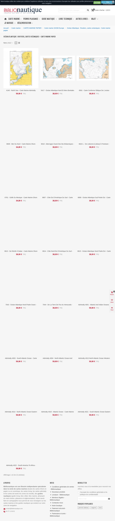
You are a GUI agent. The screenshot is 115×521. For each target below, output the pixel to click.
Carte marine (14, 19)
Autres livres (82, 19)
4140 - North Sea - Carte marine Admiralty (21, 90)
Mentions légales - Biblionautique (57, 498)
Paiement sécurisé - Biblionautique (58, 509)
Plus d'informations (107, 2)
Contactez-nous (56, 503)
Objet (93, 19)
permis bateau (83, 507)
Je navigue (9, 23)
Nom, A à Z (8, 43)
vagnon (93, 507)
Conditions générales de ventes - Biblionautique (62, 488)
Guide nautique (48, 19)
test (100, 507)
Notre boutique (56, 505)
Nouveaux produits (57, 492)
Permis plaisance (30, 19)
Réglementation (24, 23)
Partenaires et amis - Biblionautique (58, 514)
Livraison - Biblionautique (59, 495)
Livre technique (65, 19)
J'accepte (97, 2)
